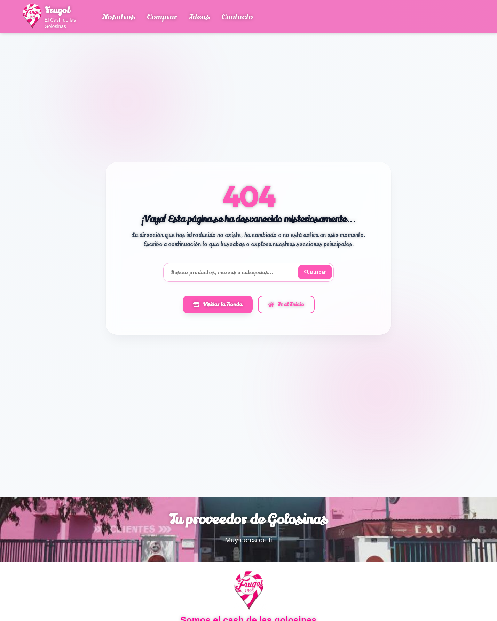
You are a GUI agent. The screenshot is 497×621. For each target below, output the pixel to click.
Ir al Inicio (286, 304)
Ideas (199, 17)
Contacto (237, 17)
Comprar (162, 17)
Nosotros (118, 17)
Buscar (314, 272)
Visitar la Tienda (217, 304)
